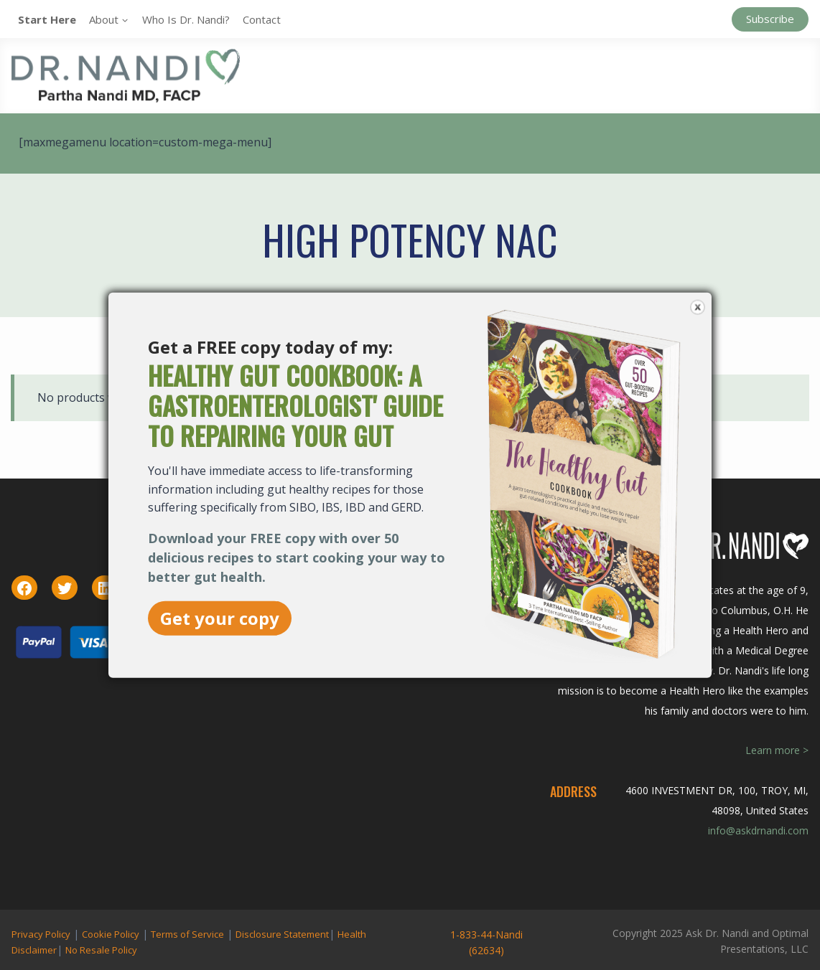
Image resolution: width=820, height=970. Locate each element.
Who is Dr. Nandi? (186, 19)
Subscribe (770, 18)
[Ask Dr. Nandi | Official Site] (125, 75)
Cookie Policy (110, 934)
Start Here (47, 19)
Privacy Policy (40, 934)
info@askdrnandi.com (758, 830)
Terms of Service (187, 934)
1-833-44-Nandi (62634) (486, 942)
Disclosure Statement (282, 934)
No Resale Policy (101, 949)
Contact (262, 19)
